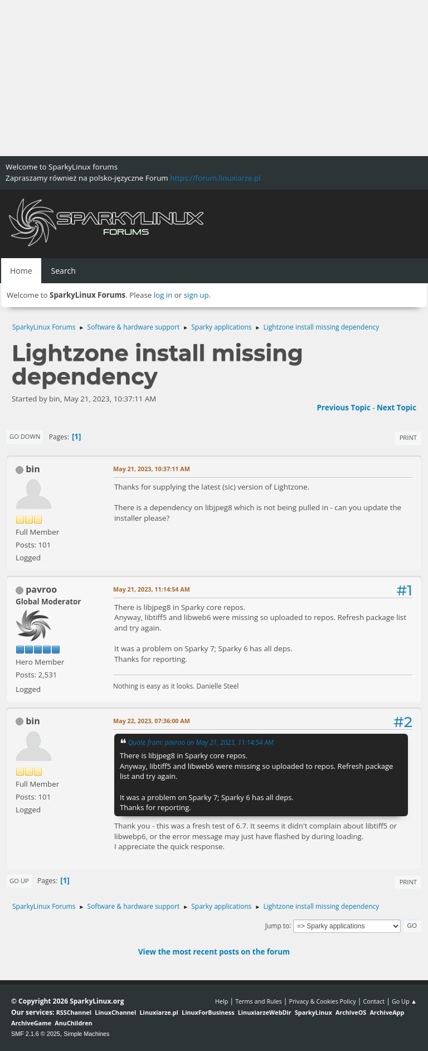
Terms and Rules (258, 1001)
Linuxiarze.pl (159, 1012)
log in (163, 295)
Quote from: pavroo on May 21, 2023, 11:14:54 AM (201, 742)
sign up (196, 295)
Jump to (277, 925)
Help (221, 1001)
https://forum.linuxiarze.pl (215, 178)
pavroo (41, 589)
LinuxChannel (115, 1012)
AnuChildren (73, 1023)
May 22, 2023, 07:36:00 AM (151, 720)
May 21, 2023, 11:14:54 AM (151, 589)
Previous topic (343, 408)
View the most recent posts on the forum (214, 952)
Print (408, 437)
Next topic (396, 408)
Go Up (19, 880)
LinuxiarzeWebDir (264, 1012)
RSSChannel (73, 1012)
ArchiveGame (31, 1023)
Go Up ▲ (404, 1001)
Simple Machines (86, 1033)
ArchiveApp (386, 1012)
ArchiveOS (350, 1012)
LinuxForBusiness (208, 1012)
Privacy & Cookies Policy (322, 1001)
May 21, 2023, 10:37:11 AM (151, 468)
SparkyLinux (313, 1012)
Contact (374, 1001)
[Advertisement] (214, 78)
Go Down (24, 436)
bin (33, 469)
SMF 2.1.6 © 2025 (35, 1033)
